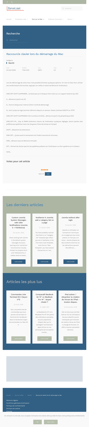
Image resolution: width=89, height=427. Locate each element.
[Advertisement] (44, 363)
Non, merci (50, 422)
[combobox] (72, 8)
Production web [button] (21, 19)
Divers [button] (71, 19)
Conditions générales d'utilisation (17, 403)
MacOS (11, 63)
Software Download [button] (56, 19)
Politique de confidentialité (15, 406)
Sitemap (9, 411)
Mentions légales (12, 400)
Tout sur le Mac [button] (38, 19)
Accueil (8, 19)
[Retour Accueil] (15, 8)
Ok (37, 422)
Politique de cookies (13, 408)
